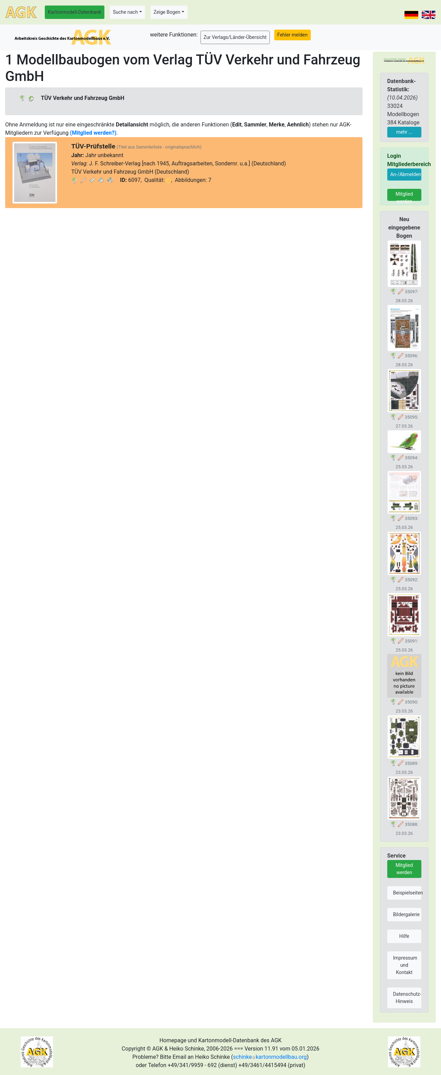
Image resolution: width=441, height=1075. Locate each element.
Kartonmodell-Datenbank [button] (74, 12)
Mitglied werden (404, 196)
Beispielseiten (407, 892)
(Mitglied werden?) (93, 133)
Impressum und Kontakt (405, 965)
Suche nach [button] (125, 12)
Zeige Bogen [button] (167, 12)
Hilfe (404, 936)
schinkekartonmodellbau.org (270, 1057)
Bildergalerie (406, 914)
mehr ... (404, 132)
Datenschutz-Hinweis (407, 997)
